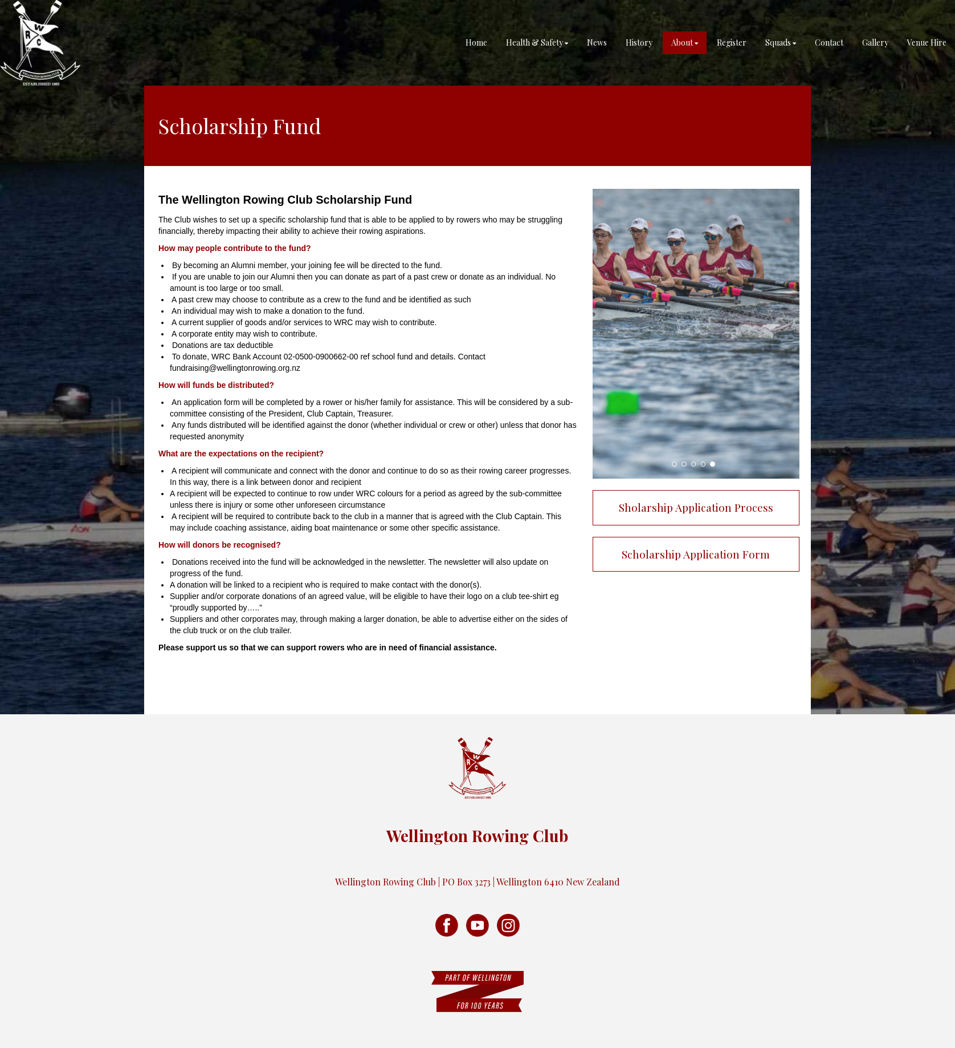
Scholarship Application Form (696, 554)
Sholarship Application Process (696, 507)
